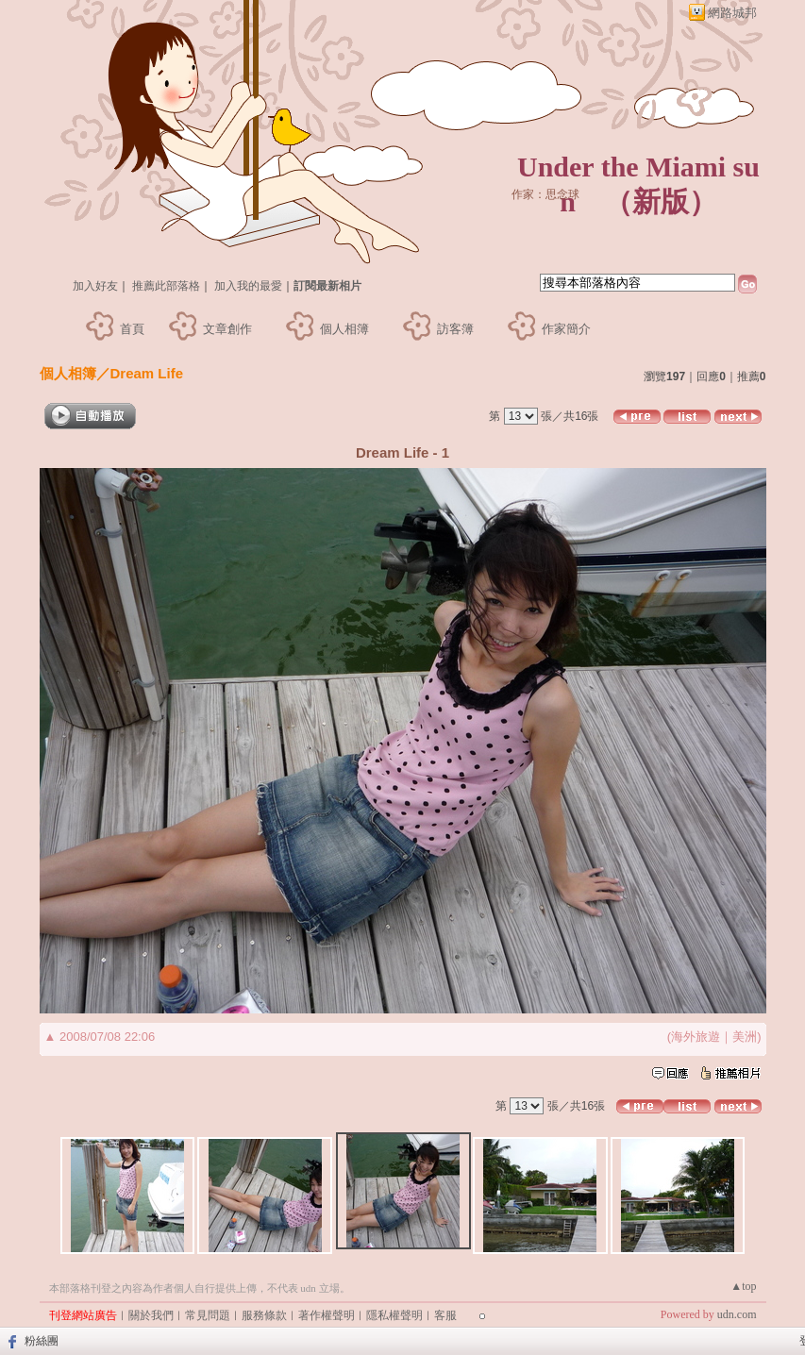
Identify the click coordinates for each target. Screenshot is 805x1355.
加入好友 (95, 286)
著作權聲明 (326, 1315)
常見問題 (207, 1315)
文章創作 (227, 329)
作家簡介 (566, 329)
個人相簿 (344, 329)
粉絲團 (42, 1340)
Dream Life (147, 373)
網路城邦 (732, 13)
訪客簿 (455, 329)
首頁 (132, 329)
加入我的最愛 (248, 286)
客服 (445, 1315)
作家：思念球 (545, 194)
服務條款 (264, 1315)
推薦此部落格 (166, 286)
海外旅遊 (695, 1036)
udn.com (737, 1314)
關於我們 (151, 1315)
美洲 (744, 1036)
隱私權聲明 (394, 1315)
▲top (743, 1286)
